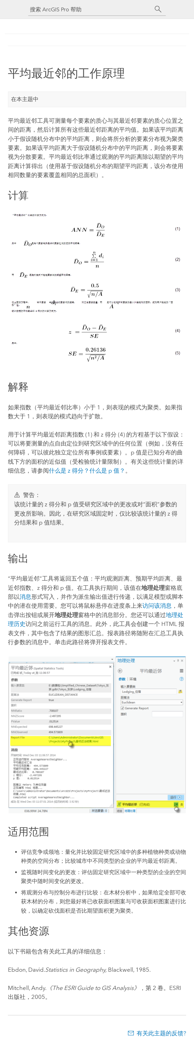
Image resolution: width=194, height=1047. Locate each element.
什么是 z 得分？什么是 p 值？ (87, 470)
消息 (25, 596)
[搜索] (158, 9)
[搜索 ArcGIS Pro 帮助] (90, 9)
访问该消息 (157, 605)
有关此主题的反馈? (161, 1033)
